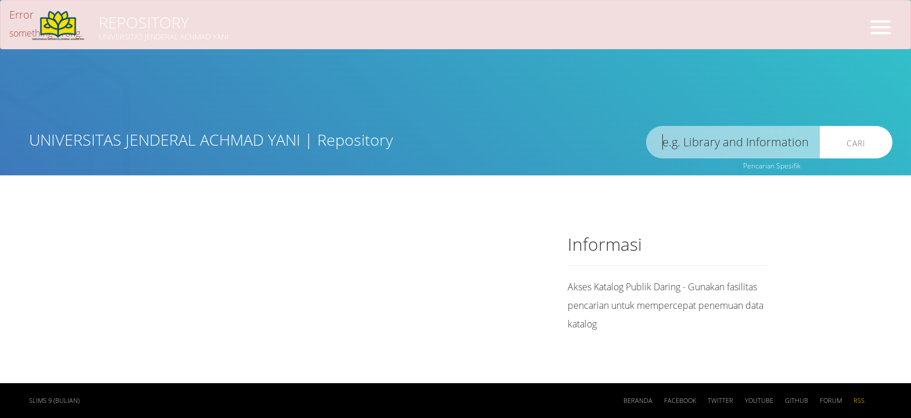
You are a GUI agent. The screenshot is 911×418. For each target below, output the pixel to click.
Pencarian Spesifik (772, 166)
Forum (831, 401)
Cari (856, 143)
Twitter (720, 401)
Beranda (637, 401)
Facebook (680, 401)
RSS (859, 401)
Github (796, 401)
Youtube (759, 401)
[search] (733, 142)
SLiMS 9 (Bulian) (54, 401)
